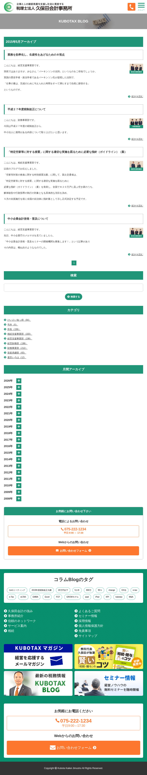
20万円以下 (63, 590)
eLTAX (23, 597)
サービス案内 (17, 625)
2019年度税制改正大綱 (41, 590)
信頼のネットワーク (22, 621)
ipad (87, 597)
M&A (131, 597)
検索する (75, 296)
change (112, 590)
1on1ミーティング (17, 590)
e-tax (135, 590)
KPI (107, 597)
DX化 (124, 590)
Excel (47, 597)
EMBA (35, 597)
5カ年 (77, 590)
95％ (100, 590)
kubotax (119, 597)
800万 (88, 590)
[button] (141, 7)
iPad (97, 597)
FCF (58, 597)
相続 (11, 630)
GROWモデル (73, 597)
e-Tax (11, 597)
